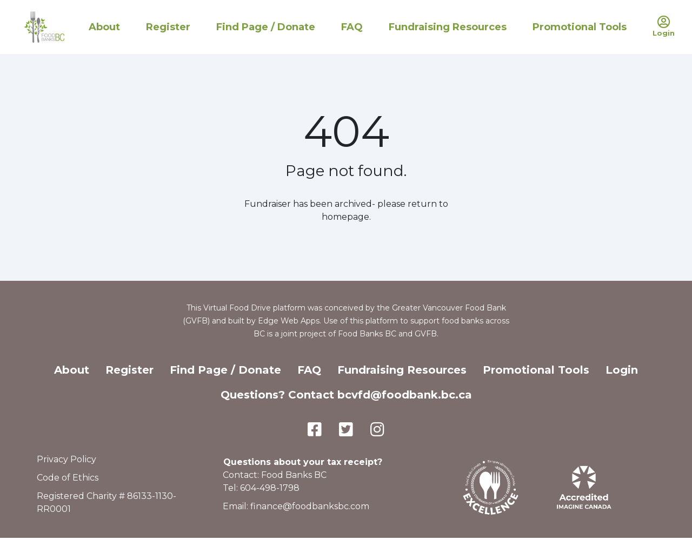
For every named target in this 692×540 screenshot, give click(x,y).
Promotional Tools (580, 27)
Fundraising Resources (448, 27)
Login (622, 369)
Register (168, 27)
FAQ (352, 27)
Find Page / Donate (265, 27)
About (104, 27)
